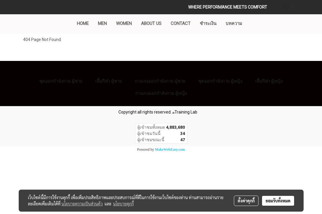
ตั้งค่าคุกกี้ (246, 200)
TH (289, 7)
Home (83, 23)
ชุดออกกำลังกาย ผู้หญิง (220, 81)
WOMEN (124, 23)
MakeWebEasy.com (170, 149)
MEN (102, 23)
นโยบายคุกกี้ (123, 203)
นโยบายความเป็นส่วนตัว (82, 203)
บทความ (234, 23)
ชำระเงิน (208, 23)
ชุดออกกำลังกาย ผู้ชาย (61, 81)
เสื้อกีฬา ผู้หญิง (269, 81)
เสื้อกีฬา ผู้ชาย (108, 81)
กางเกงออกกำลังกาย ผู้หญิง (161, 93)
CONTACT (181, 23)
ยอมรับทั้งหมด (278, 200)
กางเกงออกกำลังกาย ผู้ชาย (160, 81)
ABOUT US (151, 23)
